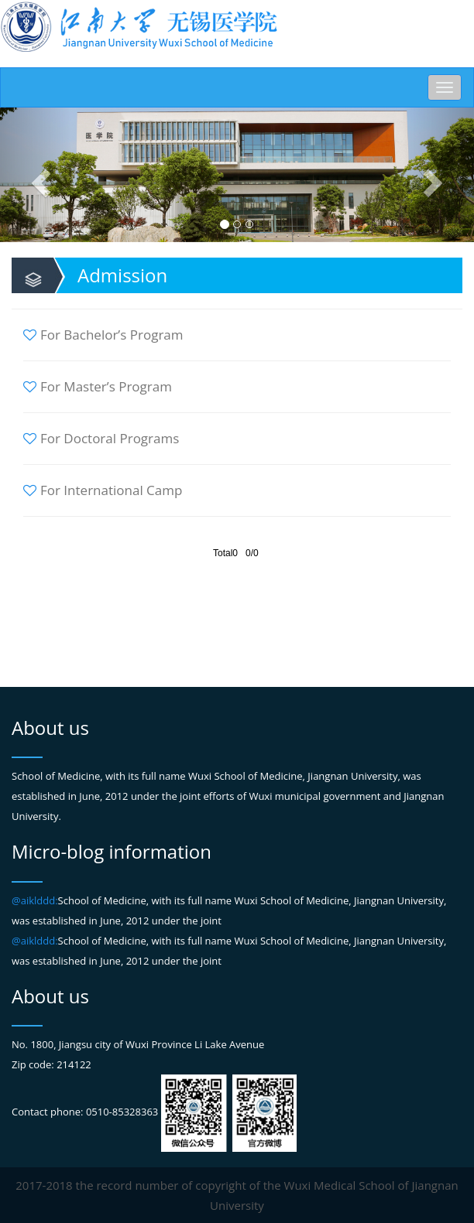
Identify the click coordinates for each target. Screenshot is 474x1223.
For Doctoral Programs (101, 438)
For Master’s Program (97, 386)
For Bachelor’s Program (103, 334)
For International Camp (102, 490)
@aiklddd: (35, 900)
